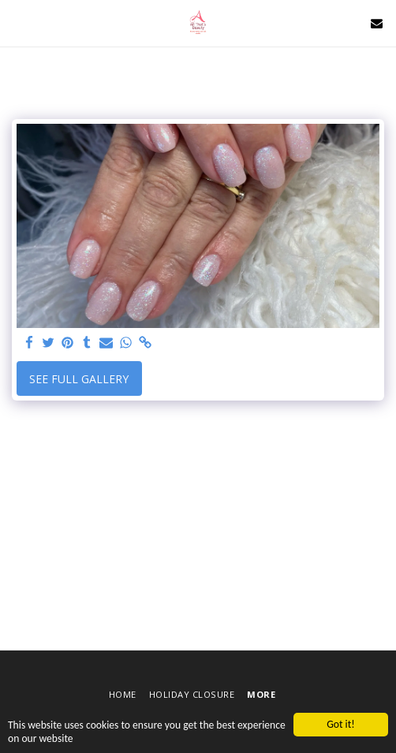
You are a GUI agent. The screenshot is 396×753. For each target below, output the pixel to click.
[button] (17, 22)
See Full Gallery (79, 378)
